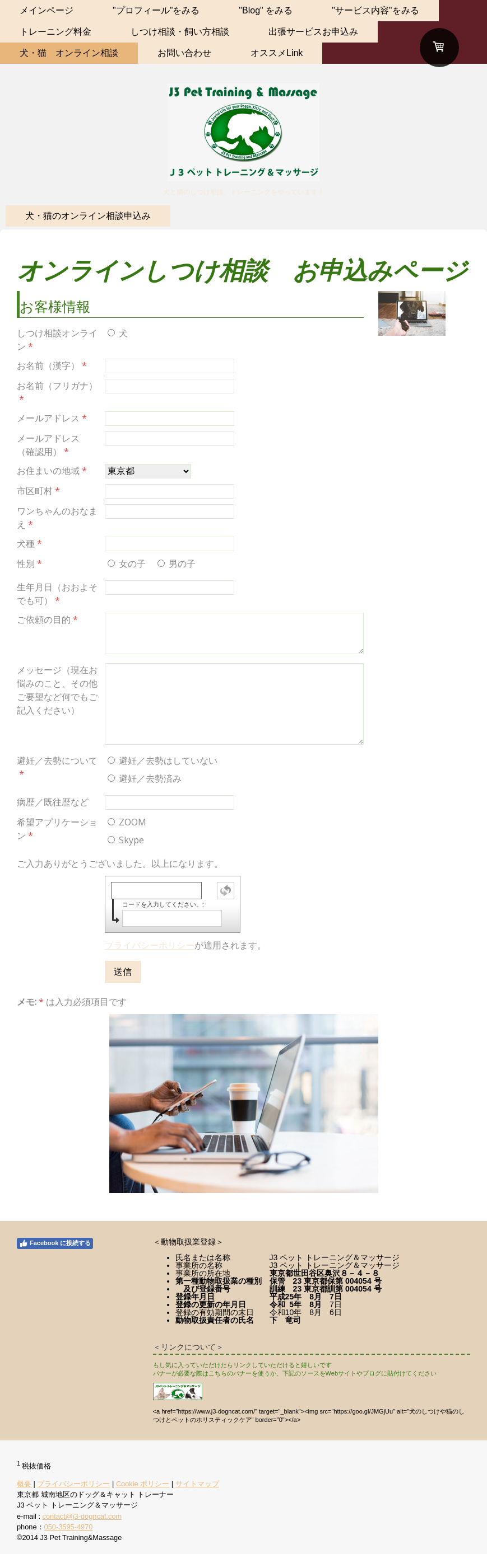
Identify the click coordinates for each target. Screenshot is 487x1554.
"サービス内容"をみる (375, 10)
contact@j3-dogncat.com (82, 1516)
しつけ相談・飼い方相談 (180, 31)
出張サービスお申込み (313, 31)
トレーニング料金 (55, 31)
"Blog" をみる (266, 10)
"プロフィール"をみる (156, 10)
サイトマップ (197, 1484)
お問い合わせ (184, 53)
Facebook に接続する (55, 1243)
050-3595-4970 (68, 1527)
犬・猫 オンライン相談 (69, 53)
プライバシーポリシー (149, 945)
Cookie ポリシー (142, 1484)
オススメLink (277, 53)
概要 (24, 1484)
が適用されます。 (185, 945)
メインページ (46, 10)
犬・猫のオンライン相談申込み (88, 215)
